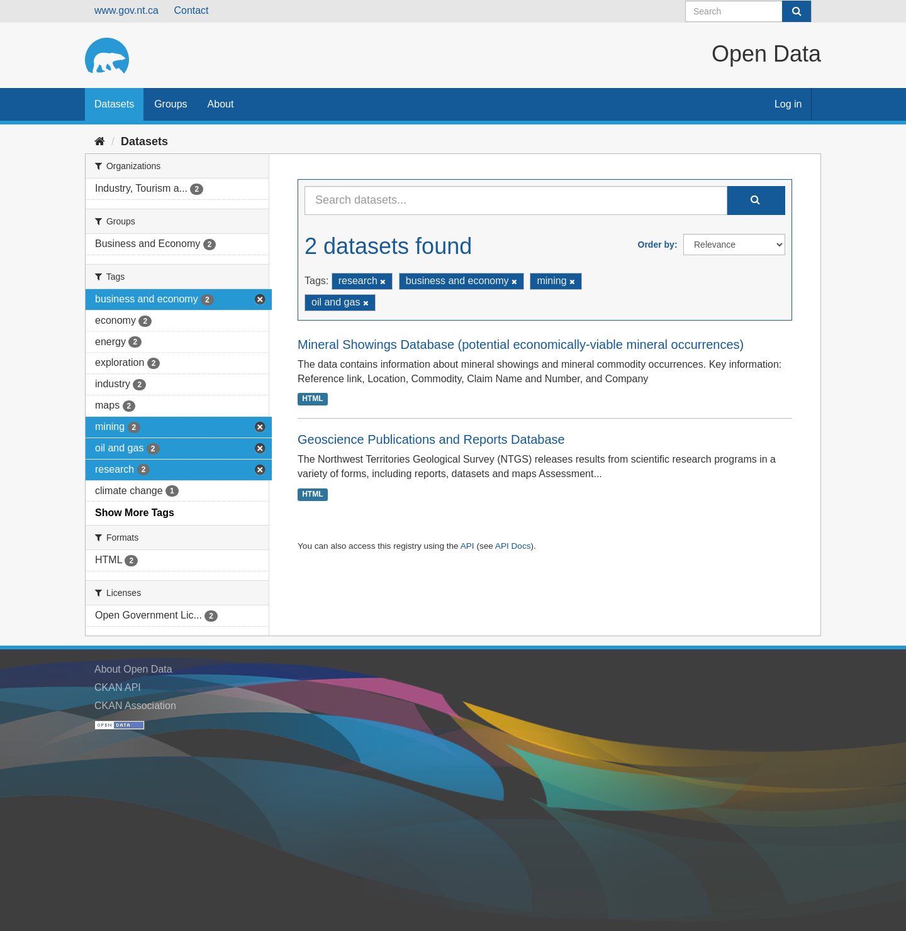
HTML (312, 398)
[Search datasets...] (516, 200)
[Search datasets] (748, 11)
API (467, 546)
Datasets (114, 104)
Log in (788, 104)
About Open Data (133, 669)
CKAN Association (135, 705)
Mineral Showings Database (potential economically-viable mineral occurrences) (521, 344)
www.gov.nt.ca (126, 10)
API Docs (513, 546)
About (221, 104)
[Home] (99, 141)
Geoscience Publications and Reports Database (431, 439)
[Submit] (796, 11)
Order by (656, 245)
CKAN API (117, 687)
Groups (170, 104)
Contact (191, 10)
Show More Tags (134, 512)
